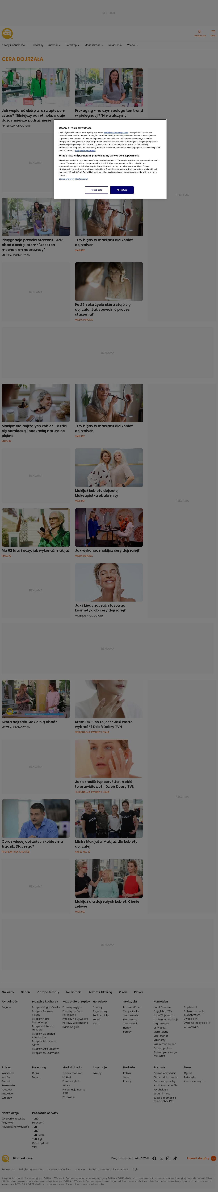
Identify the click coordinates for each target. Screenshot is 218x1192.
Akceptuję (122, 190)
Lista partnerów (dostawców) (73, 179)
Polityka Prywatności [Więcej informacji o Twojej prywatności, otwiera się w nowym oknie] (85, 150)
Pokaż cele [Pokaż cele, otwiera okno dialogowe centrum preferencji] (96, 190)
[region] (110, 159)
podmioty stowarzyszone (116, 132)
